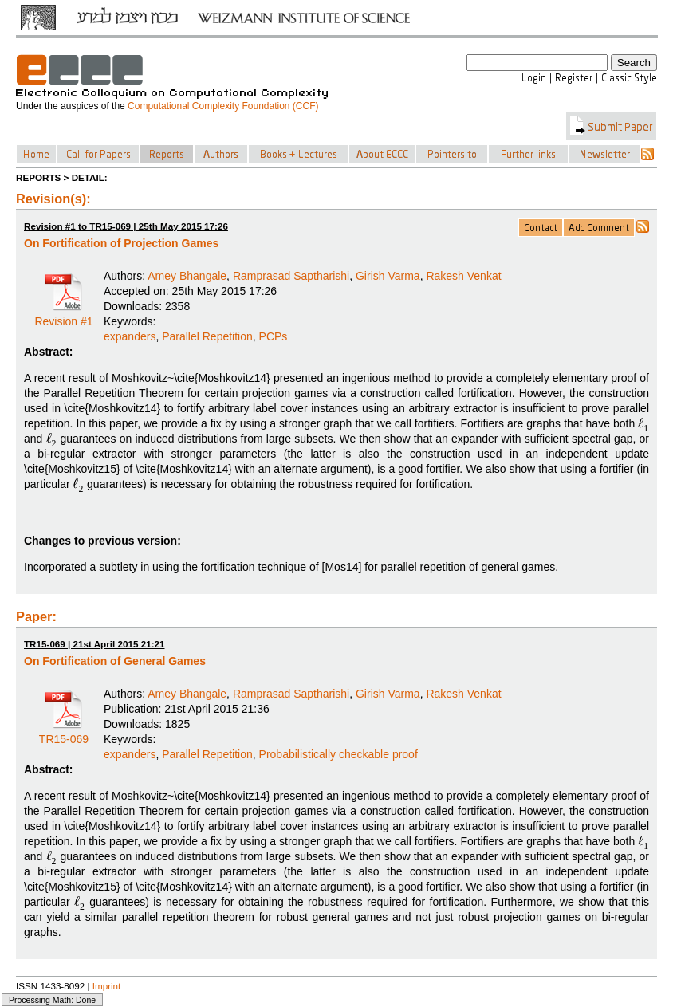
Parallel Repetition (207, 336)
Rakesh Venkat (463, 275)
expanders (129, 336)
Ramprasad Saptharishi (291, 275)
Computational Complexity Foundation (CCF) (223, 106)
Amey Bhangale (187, 275)
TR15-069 (64, 733)
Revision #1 (63, 316)
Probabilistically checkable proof (338, 754)
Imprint (106, 986)
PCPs (273, 336)
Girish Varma (388, 275)
